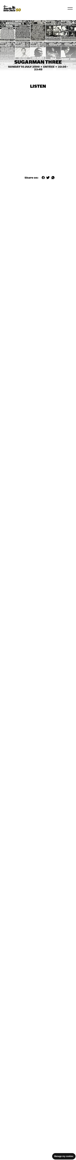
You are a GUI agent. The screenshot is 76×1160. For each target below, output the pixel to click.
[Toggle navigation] (70, 8)
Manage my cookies (63, 1156)
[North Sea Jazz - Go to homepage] (12, 8)
